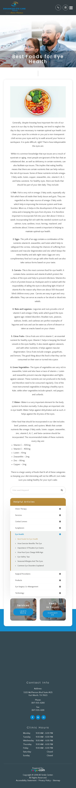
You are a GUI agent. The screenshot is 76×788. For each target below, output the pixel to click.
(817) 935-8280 (38, 703)
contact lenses (21, 521)
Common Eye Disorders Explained (31, 566)
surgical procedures (22, 574)
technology (19, 593)
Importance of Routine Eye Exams (31, 548)
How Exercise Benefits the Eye (30, 543)
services (18, 515)
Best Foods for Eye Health (28, 539)
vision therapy (21, 509)
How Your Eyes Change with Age (30, 552)
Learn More (23, 612)
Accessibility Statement (26, 780)
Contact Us (53, 614)
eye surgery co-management (26, 587)
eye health (19, 534)
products (18, 580)
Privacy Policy (45, 780)
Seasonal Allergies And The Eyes (30, 561)
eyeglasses (19, 528)
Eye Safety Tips (24, 557)
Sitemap (56, 780)
